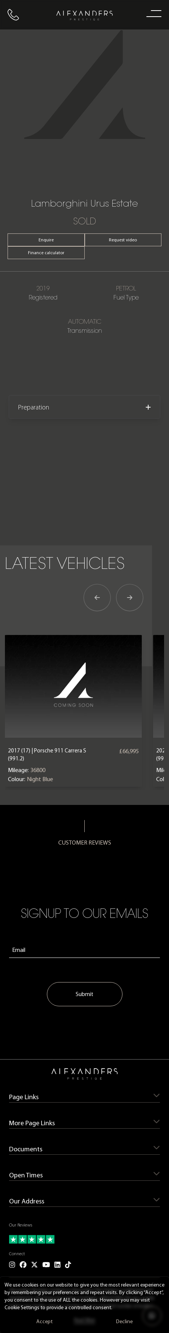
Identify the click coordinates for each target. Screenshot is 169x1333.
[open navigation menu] (152, 13)
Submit (84, 994)
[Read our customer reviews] (84, 1239)
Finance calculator (46, 252)
